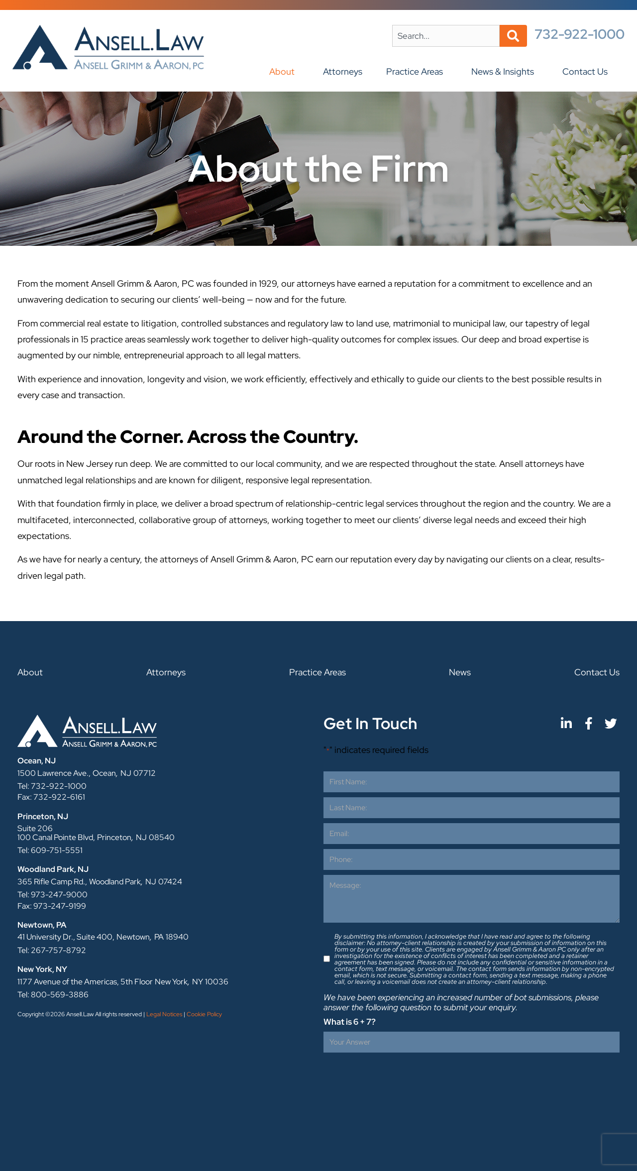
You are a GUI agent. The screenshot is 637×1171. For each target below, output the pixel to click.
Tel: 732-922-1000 (52, 786)
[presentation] (399, 1077)
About (284, 71)
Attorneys (342, 71)
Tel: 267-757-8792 (51, 950)
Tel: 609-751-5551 (50, 850)
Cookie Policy (204, 1014)
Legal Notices (164, 1014)
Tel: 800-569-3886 (53, 994)
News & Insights (505, 71)
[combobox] (446, 36)
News (460, 672)
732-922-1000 (579, 34)
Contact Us (587, 71)
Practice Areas (417, 71)
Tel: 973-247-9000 (52, 894)
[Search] (513, 36)
